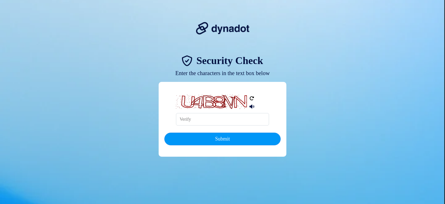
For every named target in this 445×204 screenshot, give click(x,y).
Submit (222, 139)
